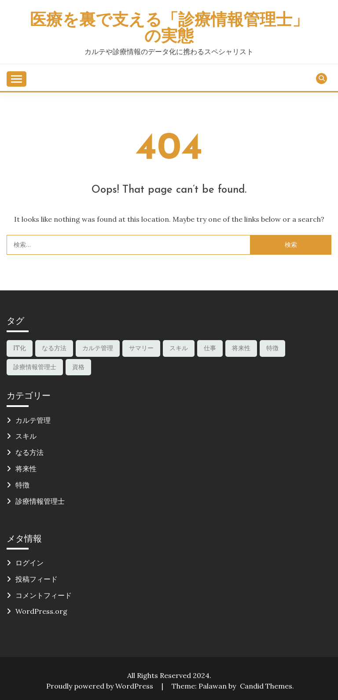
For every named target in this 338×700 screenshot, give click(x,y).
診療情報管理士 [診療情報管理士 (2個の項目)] (34, 367)
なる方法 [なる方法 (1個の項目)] (54, 348)
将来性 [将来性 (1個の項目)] (241, 348)
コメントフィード (43, 595)
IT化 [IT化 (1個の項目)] (19, 348)
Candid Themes (266, 686)
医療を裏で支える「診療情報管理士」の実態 (169, 29)
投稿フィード (36, 579)
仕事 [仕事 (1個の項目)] (210, 348)
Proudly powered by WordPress (100, 686)
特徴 (22, 484)
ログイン (29, 562)
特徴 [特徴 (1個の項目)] (272, 348)
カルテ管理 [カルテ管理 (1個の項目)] (97, 348)
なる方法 (29, 452)
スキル (26, 436)
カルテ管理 (33, 420)
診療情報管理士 (40, 501)
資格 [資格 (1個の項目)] (78, 367)
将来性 (26, 468)
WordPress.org (41, 611)
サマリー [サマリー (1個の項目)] (141, 348)
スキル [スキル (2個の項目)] (178, 348)
